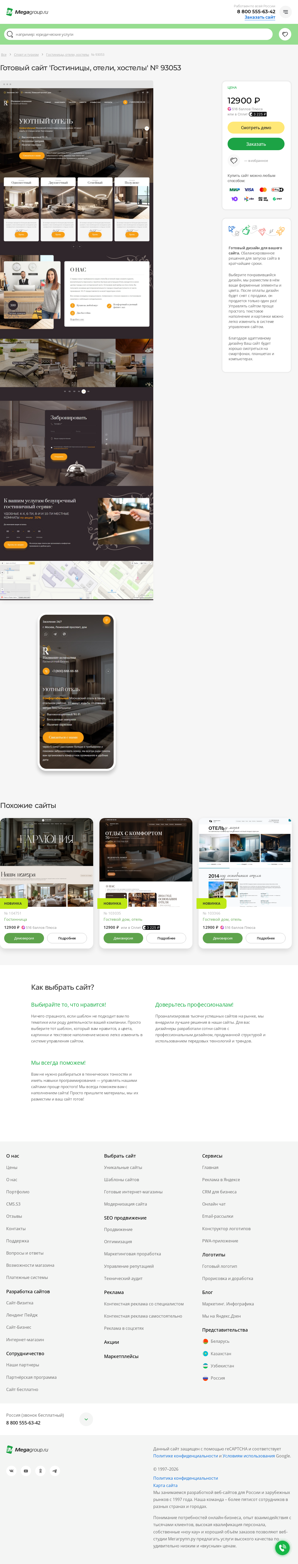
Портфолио (18, 1192)
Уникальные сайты (123, 1167)
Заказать (256, 144)
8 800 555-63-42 (256, 12)
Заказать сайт (260, 17)
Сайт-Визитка (19, 1303)
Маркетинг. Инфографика (228, 1304)
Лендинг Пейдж (22, 1315)
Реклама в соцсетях (124, 1328)
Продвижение (118, 1229)
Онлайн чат (214, 1204)
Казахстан (216, 1354)
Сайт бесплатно (22, 1389)
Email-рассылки (217, 1216)
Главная (210, 1167)
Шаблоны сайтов (121, 1179)
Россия (213, 1378)
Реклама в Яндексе (221, 1179)
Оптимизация (118, 1241)
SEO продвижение (125, 1218)
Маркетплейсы (121, 1356)
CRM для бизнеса (219, 1192)
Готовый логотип (219, 1266)
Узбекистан (218, 1366)
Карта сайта (165, 1485)
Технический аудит (123, 1278)
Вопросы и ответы (24, 1253)
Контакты (16, 1228)
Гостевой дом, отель (123, 919)
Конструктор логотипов (226, 1228)
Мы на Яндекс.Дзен (221, 1316)
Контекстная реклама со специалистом (144, 1304)
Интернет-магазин (25, 1339)
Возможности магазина (30, 1265)
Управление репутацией (129, 1266)
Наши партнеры (22, 1365)
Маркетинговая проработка (132, 1254)
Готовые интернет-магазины (133, 1192)
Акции (111, 1342)
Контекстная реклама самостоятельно (143, 1316)
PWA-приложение (220, 1241)
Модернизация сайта (125, 1204)
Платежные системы (27, 1277)
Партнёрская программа (31, 1377)
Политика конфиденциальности (185, 1478)
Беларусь (215, 1341)
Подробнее (67, 938)
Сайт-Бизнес (18, 1327)
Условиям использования (249, 1456)
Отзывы (14, 1216)
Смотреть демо (256, 127)
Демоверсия (24, 938)
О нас (11, 1179)
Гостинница (15, 919)
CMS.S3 (13, 1204)
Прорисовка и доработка (227, 1278)
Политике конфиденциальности (185, 1456)
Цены (11, 1167)
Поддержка (17, 1241)
